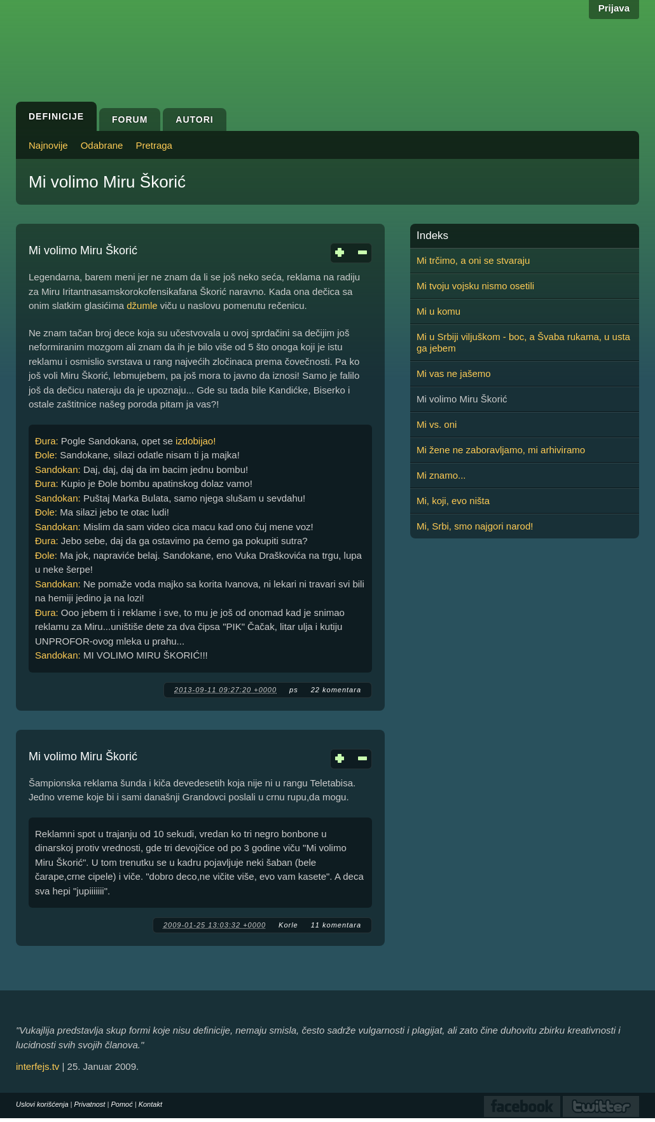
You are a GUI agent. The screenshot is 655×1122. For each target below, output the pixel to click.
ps (293, 690)
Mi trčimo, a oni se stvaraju (473, 260)
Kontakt (150, 1104)
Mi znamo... (441, 475)
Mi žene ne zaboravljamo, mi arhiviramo (501, 449)
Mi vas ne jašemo (454, 373)
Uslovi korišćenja (42, 1104)
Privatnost (90, 1104)
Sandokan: (58, 469)
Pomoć (121, 1104)
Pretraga (153, 145)
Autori (194, 119)
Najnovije (48, 145)
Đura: (47, 440)
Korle (288, 925)
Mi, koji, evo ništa (453, 500)
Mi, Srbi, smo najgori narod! (475, 526)
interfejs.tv (37, 1066)
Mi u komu (438, 311)
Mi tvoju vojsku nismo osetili (475, 285)
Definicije (56, 116)
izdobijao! (196, 440)
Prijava (614, 8)
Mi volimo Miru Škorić (83, 250)
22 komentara (336, 690)
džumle (142, 305)
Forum (130, 119)
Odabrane (102, 145)
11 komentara (336, 925)
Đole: (46, 454)
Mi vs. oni (437, 424)
